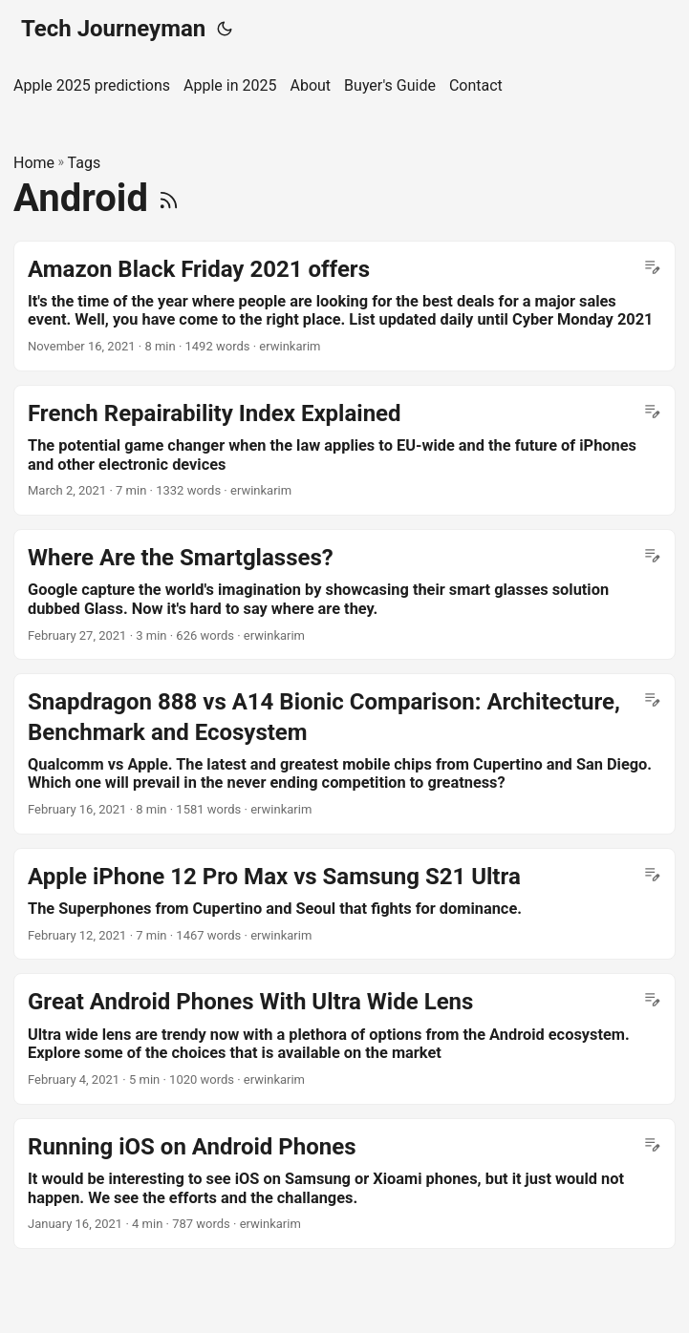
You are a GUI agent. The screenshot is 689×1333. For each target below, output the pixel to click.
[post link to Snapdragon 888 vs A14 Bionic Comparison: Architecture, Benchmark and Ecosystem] (344, 753)
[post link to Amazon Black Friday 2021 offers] (344, 306)
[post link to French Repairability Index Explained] (344, 450)
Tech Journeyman (113, 28)
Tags (84, 163)
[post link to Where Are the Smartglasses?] (344, 594)
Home (33, 163)
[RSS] (169, 198)
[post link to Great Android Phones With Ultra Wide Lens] (344, 1038)
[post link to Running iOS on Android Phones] (344, 1183)
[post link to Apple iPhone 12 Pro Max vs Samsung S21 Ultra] (344, 904)
